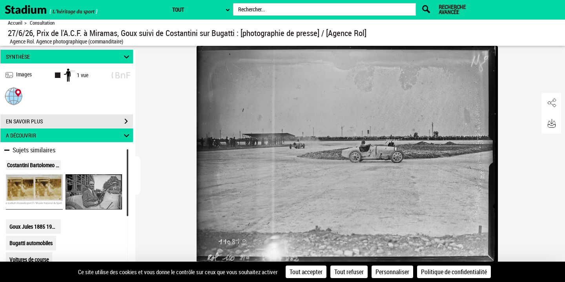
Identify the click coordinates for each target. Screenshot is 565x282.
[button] (14, 95)
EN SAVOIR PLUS (69, 121)
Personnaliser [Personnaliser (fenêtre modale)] (392, 272)
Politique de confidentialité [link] (454, 272)
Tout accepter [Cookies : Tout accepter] (306, 272)
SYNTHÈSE (69, 56)
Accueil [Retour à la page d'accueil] (15, 23)
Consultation (42, 23)
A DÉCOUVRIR (69, 135)
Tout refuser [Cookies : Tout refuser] (349, 272)
